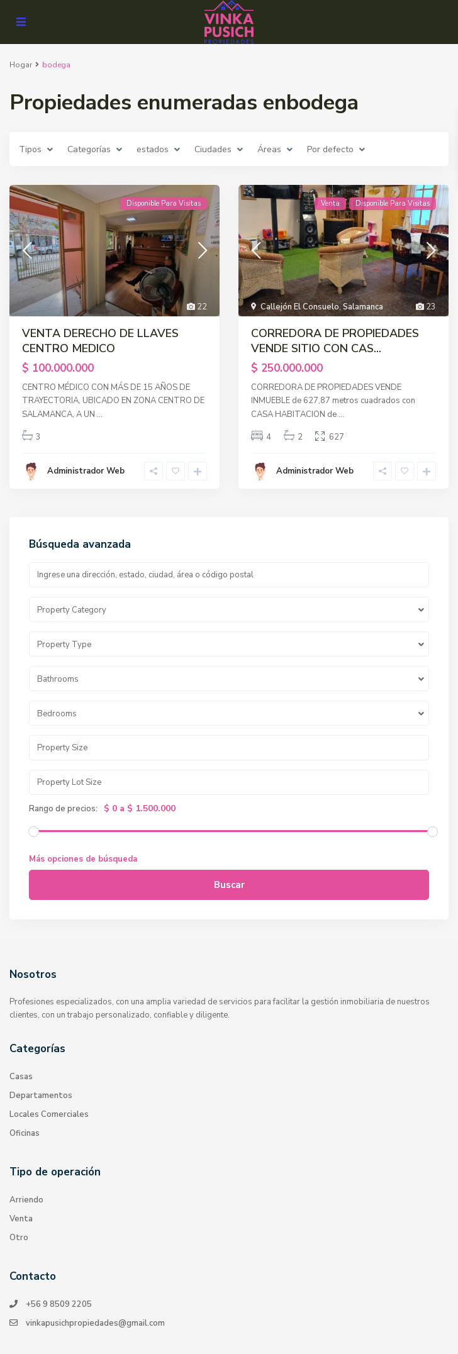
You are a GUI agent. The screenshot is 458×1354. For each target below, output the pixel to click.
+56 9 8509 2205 (59, 1304)
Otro (18, 1237)
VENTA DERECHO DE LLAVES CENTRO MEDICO (100, 341)
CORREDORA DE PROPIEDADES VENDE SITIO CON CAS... (335, 341)
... (100, 414)
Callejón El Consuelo (299, 307)
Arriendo (26, 1200)
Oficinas (24, 1133)
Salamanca (363, 307)
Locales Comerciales (49, 1114)
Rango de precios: (63, 808)
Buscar (229, 885)
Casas (21, 1076)
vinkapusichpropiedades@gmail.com (95, 1323)
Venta (21, 1218)
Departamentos (40, 1095)
